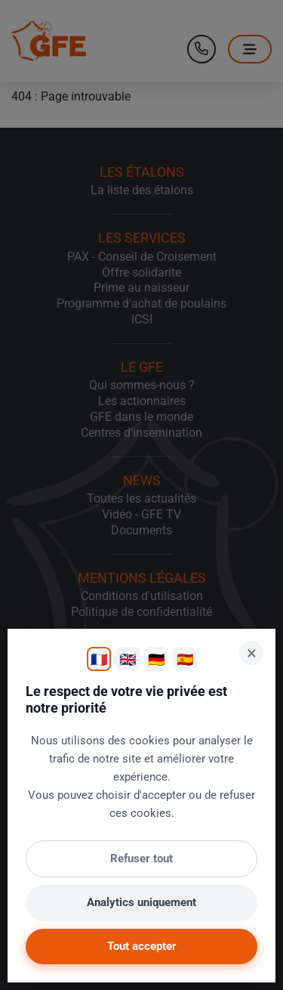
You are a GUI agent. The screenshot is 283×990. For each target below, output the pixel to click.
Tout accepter (142, 946)
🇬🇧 (127, 659)
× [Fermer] (252, 653)
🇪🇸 (185, 659)
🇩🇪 (156, 659)
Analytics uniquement (141, 902)
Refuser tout (141, 858)
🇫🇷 (99, 659)
